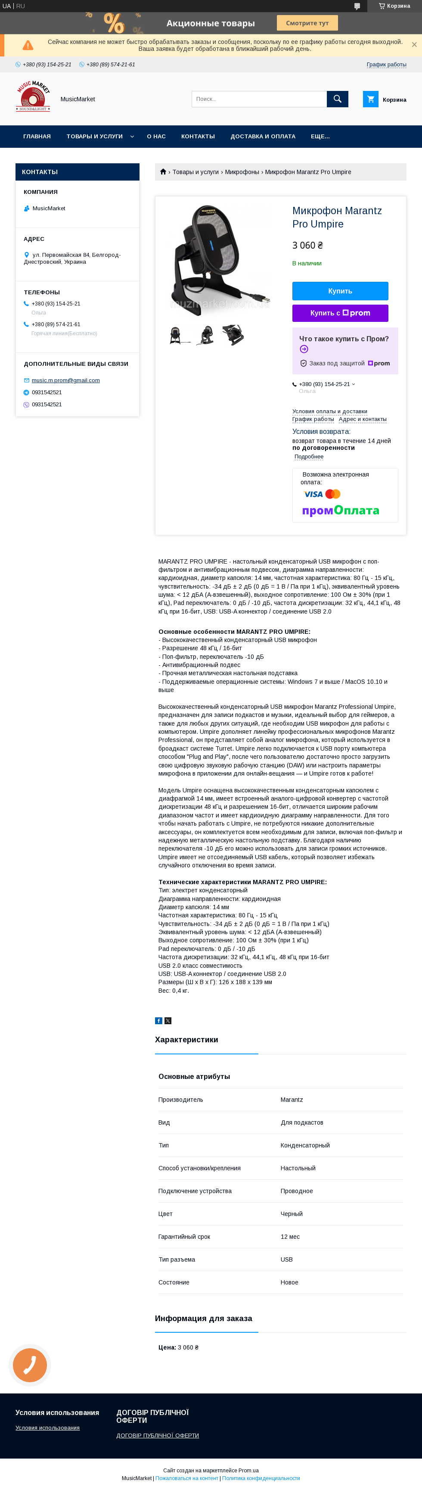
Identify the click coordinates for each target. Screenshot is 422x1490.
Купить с (340, 313)
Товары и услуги (94, 136)
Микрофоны (242, 171)
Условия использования (48, 1428)
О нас (156, 136)
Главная (37, 136)
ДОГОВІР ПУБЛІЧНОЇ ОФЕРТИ (157, 1435)
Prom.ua (249, 1471)
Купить (341, 291)
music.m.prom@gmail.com (66, 380)
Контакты (198, 136)
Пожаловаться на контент (186, 1478)
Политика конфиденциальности (261, 1478)
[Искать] (337, 99)
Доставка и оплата (262, 136)
